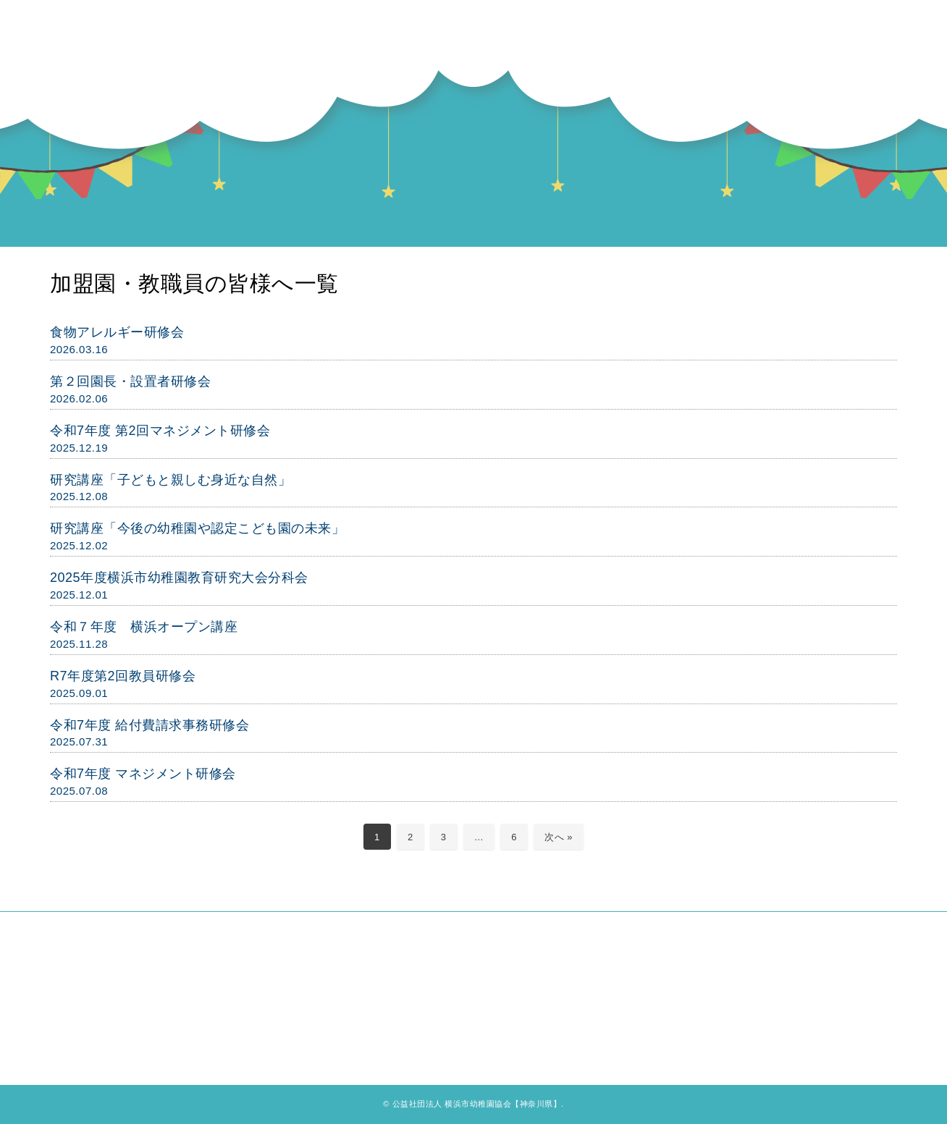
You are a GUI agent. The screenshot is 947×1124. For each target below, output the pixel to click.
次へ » (558, 837)
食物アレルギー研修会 (117, 332)
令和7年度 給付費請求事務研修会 (149, 725)
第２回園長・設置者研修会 (130, 381)
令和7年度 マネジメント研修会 (143, 773)
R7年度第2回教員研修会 (122, 676)
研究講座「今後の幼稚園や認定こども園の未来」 (197, 528)
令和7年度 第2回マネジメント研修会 (160, 430)
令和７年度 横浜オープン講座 (143, 627)
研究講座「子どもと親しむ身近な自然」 (170, 480)
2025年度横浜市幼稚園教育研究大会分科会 (179, 577)
